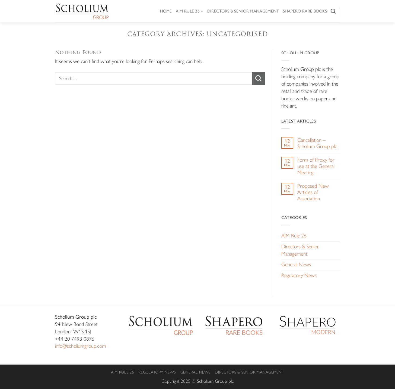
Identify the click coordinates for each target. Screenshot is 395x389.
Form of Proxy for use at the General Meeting (316, 166)
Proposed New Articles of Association (313, 192)
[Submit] (258, 78)
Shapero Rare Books (305, 11)
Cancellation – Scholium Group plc (317, 143)
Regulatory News (299, 275)
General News (296, 264)
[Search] (333, 11)
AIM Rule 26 (189, 11)
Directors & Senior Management (243, 11)
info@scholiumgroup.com (80, 346)
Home (166, 11)
